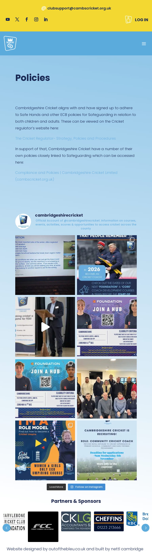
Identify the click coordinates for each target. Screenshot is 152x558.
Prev (6, 528)
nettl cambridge (127, 549)
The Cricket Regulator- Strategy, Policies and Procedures (65, 138)
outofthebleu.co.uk (67, 549)
